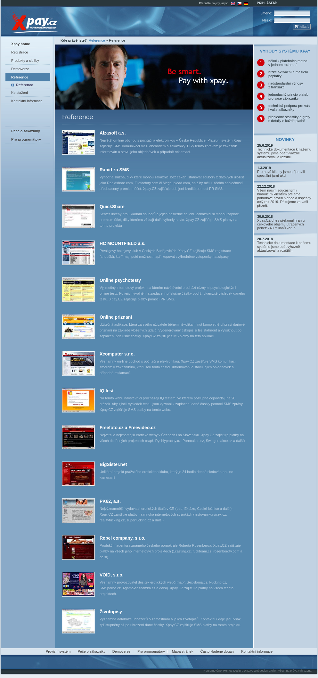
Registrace (19, 52)
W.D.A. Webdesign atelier (260, 670)
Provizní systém (58, 651)
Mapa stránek (182, 651)
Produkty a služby (25, 60)
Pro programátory (151, 651)
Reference (19, 77)
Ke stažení (19, 92)
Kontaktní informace (27, 101)
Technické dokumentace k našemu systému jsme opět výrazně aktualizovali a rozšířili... (284, 246)
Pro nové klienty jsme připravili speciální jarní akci (281, 173)
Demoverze (20, 69)
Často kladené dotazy (217, 651)
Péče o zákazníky (91, 651)
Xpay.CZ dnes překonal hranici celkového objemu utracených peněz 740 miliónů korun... (281, 224)
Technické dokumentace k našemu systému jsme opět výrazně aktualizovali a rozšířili (284, 153)
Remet (227, 670)
